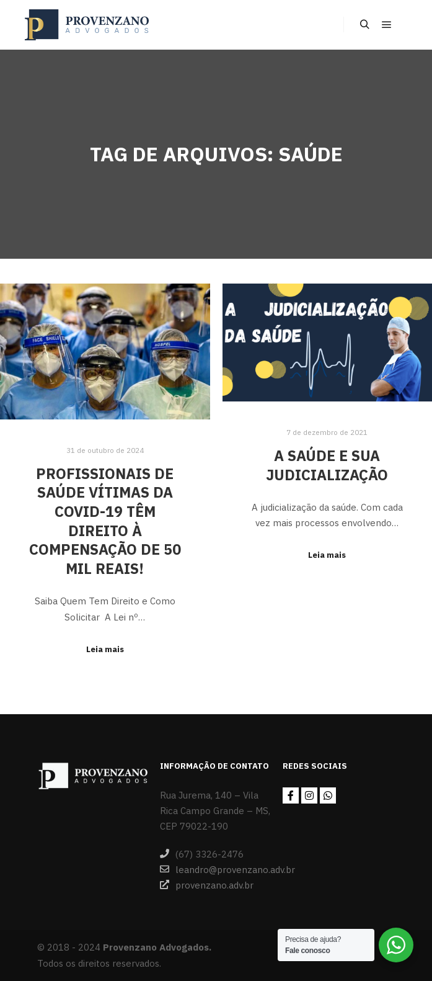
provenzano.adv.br (206, 884)
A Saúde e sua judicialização (327, 465)
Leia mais (105, 649)
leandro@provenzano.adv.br (215, 869)
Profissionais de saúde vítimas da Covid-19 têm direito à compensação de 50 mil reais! (105, 521)
